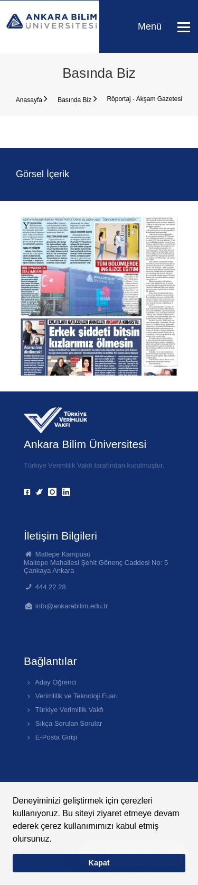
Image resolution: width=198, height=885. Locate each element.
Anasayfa (32, 99)
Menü (164, 26)
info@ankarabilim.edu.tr (71, 606)
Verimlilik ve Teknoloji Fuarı (71, 696)
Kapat (99, 863)
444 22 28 (50, 587)
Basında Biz (77, 99)
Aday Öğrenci (50, 682)
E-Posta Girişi (50, 737)
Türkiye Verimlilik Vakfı (63, 710)
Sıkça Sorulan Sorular (63, 723)
